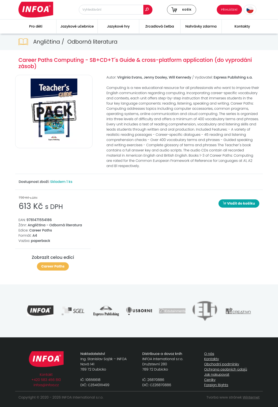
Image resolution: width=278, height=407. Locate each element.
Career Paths (53, 266)
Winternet (251, 397)
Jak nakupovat (216, 374)
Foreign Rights (216, 384)
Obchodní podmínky (221, 364)
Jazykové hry (118, 26)
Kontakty (242, 26)
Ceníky (209, 379)
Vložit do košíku (239, 203)
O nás (209, 353)
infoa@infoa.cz (46, 384)
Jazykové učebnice (77, 26)
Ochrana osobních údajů (225, 369)
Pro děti (35, 26)
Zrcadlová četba (159, 26)
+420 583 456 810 (46, 379)
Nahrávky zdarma (201, 26)
